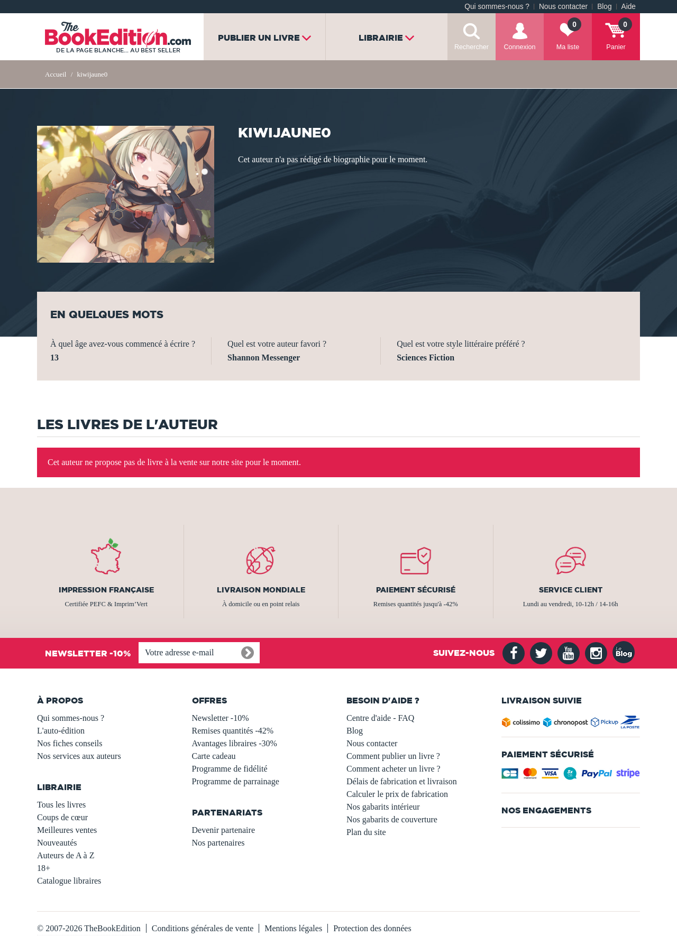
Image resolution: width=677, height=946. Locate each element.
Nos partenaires (218, 842)
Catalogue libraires (69, 880)
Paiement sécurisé (415, 590)
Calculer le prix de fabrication (397, 794)
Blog (604, 7)
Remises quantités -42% (233, 730)
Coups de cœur (62, 817)
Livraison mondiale (261, 590)
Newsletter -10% (220, 717)
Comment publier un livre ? (393, 756)
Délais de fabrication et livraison (401, 781)
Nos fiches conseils (70, 743)
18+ (43, 868)
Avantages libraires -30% (234, 743)
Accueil (55, 74)
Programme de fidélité (230, 768)
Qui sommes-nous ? (496, 7)
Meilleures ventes (67, 830)
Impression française (106, 590)
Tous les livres (61, 804)
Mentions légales (293, 928)
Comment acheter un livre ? (393, 768)
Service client (570, 590)
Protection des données (372, 928)
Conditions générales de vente (202, 928)
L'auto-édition (61, 730)
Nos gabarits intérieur (383, 806)
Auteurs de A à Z (65, 855)
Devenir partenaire (223, 830)
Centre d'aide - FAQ (380, 717)
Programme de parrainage (235, 781)
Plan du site (366, 832)
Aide (628, 7)
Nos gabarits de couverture (391, 819)
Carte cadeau (214, 756)
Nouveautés (57, 842)
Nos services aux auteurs (79, 756)
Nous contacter (563, 7)
